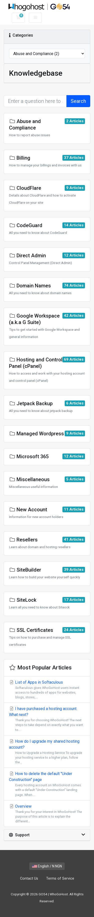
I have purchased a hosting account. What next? (47, 719)
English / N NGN (47, 866)
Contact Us (29, 878)
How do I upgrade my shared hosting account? (47, 752)
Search (78, 101)
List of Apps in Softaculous (47, 690)
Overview (47, 814)
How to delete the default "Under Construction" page (47, 784)
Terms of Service (60, 878)
